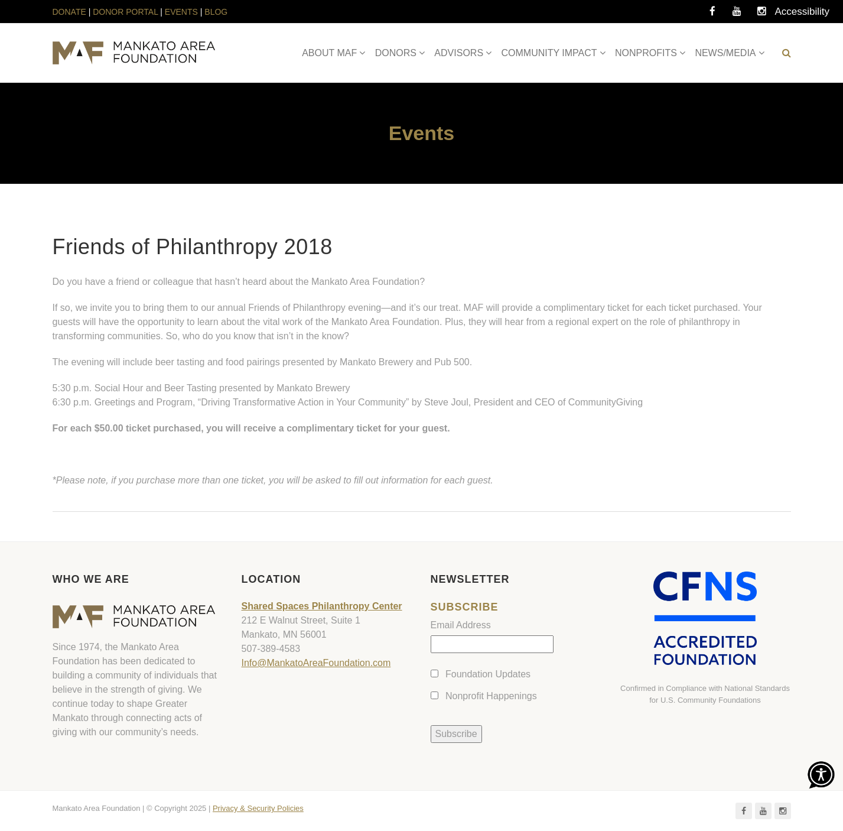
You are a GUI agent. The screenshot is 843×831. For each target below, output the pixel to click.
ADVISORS (458, 53)
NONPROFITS (646, 53)
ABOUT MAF (329, 53)
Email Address (461, 625)
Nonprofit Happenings (491, 696)
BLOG (215, 12)
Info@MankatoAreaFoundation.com (316, 663)
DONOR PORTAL (125, 12)
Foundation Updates (487, 674)
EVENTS (181, 12)
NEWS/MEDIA (725, 53)
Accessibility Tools (787, 15)
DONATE (71, 12)
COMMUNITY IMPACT (549, 53)
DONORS (395, 53)
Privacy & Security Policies (258, 808)
